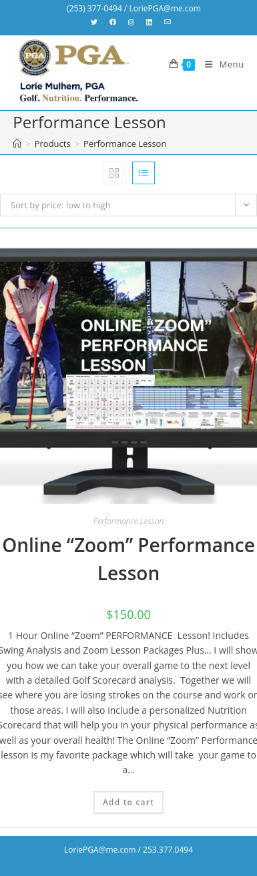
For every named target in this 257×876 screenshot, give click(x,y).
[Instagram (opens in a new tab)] (131, 22)
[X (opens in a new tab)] (97, 22)
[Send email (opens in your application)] (167, 22)
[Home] (17, 144)
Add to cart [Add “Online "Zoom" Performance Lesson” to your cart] (128, 802)
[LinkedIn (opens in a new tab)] (149, 22)
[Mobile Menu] (219, 64)
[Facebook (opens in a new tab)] (112, 22)
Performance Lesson (124, 144)
